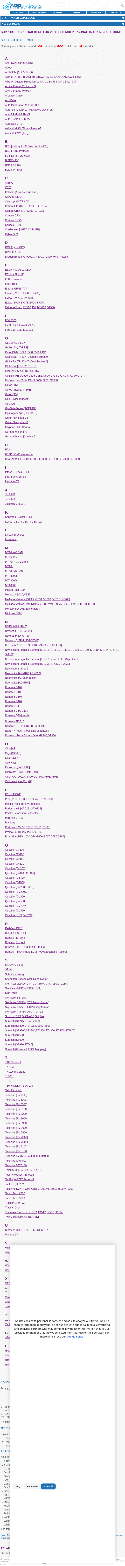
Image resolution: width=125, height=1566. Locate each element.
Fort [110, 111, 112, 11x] (19, 329)
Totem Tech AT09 (15, 1198)
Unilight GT (11, 1234)
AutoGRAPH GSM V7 (17, 119)
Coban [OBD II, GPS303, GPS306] (25, 210)
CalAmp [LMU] (13, 196)
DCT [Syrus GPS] (15, 247)
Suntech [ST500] (14, 1035)
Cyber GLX (11, 234)
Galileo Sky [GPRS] (16, 347)
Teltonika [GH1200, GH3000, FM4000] (27, 1156)
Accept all (48, 1486)
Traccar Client (13, 1207)
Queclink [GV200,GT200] (19, 887)
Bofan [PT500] (13, 169)
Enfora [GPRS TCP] (16, 288)
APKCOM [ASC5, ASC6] (19, 72)
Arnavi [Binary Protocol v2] (20, 86)
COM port (19, 12)
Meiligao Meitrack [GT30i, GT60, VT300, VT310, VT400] (37, 599)
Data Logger (38, 12)
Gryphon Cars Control (17, 427)
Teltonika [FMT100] (16, 1146)
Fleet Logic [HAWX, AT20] (20, 325)
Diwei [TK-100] (13, 252)
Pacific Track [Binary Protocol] (22, 803)
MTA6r (9, 566)
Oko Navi (10, 762)
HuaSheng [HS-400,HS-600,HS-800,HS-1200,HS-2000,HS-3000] (42, 459)
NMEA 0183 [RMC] (16, 626)
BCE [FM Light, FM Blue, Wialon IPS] (26, 146)
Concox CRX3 (13, 220)
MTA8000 (10, 585)
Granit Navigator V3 (16, 417)
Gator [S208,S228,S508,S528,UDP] (25, 352)
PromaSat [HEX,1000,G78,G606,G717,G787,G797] (35, 836)
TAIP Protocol (13, 1062)
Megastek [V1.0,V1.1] (17, 594)
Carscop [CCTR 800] (17, 201)
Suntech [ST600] (14, 1039)
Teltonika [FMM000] (16, 1137)
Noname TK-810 (14, 721)
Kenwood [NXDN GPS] (18, 517)
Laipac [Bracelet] (14, 534)
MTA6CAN (11, 557)
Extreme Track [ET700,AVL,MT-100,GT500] (30, 307)
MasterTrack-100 (15, 589)
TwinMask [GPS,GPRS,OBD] (22, 1216)
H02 (7, 449)
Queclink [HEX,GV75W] (19, 915)
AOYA (8, 67)
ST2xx (8, 969)
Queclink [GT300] (15, 877)
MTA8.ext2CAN (14, 571)
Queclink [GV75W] (16, 905)
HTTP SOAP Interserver (19, 454)
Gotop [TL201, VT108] (18, 389)
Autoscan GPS (13, 123)
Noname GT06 (13, 692)
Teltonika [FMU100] (16, 1151)
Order (77, 12)
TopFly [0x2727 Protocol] (19, 1179)
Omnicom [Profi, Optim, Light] (22, 772)
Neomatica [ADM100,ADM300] (23, 673)
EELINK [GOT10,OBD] (18, 269)
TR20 (8, 1081)
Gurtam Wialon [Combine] (20, 436)
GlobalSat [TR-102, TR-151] (21, 366)
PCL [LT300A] (13, 794)
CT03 (8, 187)
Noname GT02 (13, 687)
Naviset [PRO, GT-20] (17, 635)
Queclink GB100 (14, 854)
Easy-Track (11, 284)
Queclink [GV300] (15, 896)
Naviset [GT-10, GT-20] (18, 631)
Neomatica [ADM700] (17, 682)
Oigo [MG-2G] (13, 753)
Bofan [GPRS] (13, 165)
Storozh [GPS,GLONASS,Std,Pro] (24, 1016)
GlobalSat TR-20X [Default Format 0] (26, 361)
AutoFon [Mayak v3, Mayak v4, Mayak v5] (29, 109)
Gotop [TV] (11, 394)
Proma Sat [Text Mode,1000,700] (24, 832)
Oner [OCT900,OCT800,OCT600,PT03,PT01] (31, 776)
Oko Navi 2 (11, 758)
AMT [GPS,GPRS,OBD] (19, 63)
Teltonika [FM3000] (16, 1099)
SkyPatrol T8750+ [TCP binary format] (27, 1002)
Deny (17, 1486)
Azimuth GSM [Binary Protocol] (23, 128)
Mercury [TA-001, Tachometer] (22, 608)
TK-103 (9, 1067)
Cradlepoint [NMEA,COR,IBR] (22, 229)
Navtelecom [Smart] (16, 668)
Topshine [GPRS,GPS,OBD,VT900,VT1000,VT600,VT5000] (39, 1188)
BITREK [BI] (12, 160)
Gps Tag (10, 403)
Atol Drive (10, 100)
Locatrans (10, 539)
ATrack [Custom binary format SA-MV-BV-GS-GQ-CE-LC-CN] (40, 81)
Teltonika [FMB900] (16, 1123)
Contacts (115, 12)
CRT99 (9, 182)
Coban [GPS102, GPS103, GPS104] (26, 206)
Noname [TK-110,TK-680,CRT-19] (24, 726)
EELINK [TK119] (14, 274)
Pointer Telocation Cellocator (21, 813)
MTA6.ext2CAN (14, 552)
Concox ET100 (13, 225)
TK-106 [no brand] (15, 1071)
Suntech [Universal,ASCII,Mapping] (25, 1049)
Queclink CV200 (14, 849)
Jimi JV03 (10, 499)
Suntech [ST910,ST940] (19, 1044)
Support (96, 12)
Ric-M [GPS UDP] (15, 933)
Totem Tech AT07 (15, 1193)
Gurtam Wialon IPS (16, 431)
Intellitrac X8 (12, 481)
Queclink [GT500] (15, 882)
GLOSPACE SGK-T (16, 342)
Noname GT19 (13, 706)
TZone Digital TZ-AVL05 (19, 1085)
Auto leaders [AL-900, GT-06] (22, 105)
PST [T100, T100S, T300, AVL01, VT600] (29, 799)
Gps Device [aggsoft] (17, 399)
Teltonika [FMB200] (16, 1113)
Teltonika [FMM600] (16, 1142)
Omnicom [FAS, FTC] (17, 767)
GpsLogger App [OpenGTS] (21, 413)
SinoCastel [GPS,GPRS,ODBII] (23, 988)
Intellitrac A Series (15, 476)
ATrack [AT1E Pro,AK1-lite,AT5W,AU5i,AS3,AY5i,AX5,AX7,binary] (43, 77)
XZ (6, 1288)
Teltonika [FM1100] (16, 1095)
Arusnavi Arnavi (14, 95)
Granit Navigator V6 (16, 422)
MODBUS (57, 12)
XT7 (7, 1283)
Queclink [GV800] (15, 910)
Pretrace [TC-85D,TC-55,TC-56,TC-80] (27, 827)
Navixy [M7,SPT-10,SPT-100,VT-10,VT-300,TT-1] (33, 645)
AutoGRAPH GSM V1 (17, 114)
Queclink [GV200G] (16, 891)
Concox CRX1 (13, 215)
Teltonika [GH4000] (16, 1160)
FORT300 (10, 320)
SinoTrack (11, 993)
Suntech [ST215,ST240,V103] (22, 1021)
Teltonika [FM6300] (16, 1104)
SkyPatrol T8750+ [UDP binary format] (27, 1007)
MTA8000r (11, 580)
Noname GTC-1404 (16, 710)
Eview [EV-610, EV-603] (19, 298)
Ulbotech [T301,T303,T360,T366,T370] (27, 1230)
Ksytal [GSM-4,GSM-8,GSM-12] (23, 521)
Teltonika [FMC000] (16, 1127)
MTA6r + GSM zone (16, 561)
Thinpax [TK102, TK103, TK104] (23, 1170)
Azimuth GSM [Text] (16, 133)
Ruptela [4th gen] (15, 937)
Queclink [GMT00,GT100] (20, 873)
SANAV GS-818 (14, 964)
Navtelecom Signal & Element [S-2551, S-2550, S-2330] (37, 663)
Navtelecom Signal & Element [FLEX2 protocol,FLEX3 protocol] (41, 659)
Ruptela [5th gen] (15, 942)
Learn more (32, 1486)
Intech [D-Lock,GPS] (17, 472)
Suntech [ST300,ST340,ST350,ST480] (27, 1025)
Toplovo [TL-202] (14, 1184)
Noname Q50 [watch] (17, 715)
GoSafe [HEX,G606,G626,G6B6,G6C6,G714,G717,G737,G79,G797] (44, 375)
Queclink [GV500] (15, 901)
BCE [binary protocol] (17, 155)
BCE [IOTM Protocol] (17, 151)
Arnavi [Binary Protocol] (18, 91)
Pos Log (10, 822)
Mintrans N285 (13, 613)
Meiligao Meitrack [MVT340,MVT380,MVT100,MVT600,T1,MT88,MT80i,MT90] (50, 604)
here (4, 1553)
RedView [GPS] (14, 928)
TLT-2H (9, 1076)
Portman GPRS (14, 817)
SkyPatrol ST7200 (15, 997)
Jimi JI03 (10, 494)
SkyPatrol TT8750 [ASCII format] (24, 1011)
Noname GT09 (13, 701)
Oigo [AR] (10, 748)
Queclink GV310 (14, 863)
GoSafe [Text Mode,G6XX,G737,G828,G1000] (31, 380)
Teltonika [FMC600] (16, 1132)
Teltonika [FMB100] (16, 1109)
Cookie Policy (75, 1336)
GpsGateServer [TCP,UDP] (20, 408)
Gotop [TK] (11, 385)
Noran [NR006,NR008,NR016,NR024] (27, 730)
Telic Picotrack (13, 1090)
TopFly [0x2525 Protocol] (19, 1174)
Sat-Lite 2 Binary (14, 974)
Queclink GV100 (14, 859)
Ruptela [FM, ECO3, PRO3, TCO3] (25, 947)
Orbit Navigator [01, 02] (18, 781)
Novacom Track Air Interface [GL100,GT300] (30, 735)
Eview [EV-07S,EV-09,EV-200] (22, 293)
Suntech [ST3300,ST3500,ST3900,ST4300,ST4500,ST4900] (40, 1030)
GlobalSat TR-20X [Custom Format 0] (26, 356)
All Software (11, 24)
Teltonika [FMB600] (16, 1118)
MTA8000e (11, 575)
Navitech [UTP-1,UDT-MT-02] (22, 640)
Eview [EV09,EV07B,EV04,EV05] (24, 302)
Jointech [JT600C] (15, 504)
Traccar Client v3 (15, 1202)
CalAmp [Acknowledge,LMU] (21, 192)
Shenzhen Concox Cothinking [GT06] (26, 979)
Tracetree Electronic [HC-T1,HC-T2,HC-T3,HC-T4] (34, 1212)
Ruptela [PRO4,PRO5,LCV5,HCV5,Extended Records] (36, 951)
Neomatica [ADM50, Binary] (21, 677)
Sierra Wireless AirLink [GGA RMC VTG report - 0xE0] (36, 983)
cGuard (9, 1337)
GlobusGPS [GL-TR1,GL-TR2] (22, 371)
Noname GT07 (13, 696)
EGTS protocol (13, 279)
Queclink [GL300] (15, 868)
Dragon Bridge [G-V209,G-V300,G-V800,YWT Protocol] (37, 256)
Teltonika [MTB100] (16, 1165)
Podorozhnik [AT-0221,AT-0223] (23, 808)
